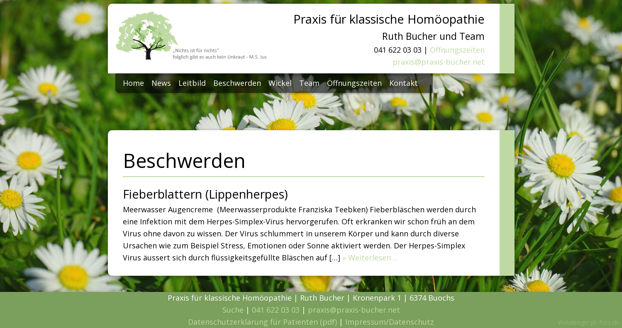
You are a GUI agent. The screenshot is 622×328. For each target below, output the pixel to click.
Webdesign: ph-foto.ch (588, 322)
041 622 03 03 (276, 310)
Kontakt (403, 83)
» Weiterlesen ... (370, 257)
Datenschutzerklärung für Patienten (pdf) (262, 322)
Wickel (280, 83)
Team (309, 83)
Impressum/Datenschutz (389, 322)
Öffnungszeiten (457, 50)
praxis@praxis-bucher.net (439, 62)
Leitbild (192, 83)
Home (133, 83)
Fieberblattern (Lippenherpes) (205, 194)
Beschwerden (237, 83)
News (161, 83)
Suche (233, 310)
